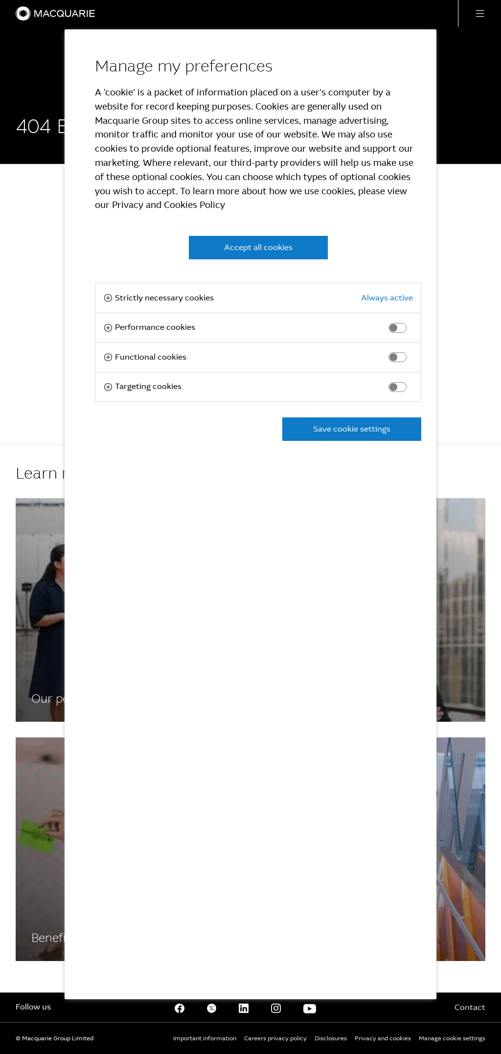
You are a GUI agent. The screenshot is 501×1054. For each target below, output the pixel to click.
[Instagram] (276, 1007)
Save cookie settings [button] (351, 429)
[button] (479, 13)
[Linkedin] (244, 1007)
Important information (204, 1038)
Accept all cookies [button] (258, 247)
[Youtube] (309, 1007)
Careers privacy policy (275, 1038)
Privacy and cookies (383, 1038)
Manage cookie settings (452, 1038)
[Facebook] (179, 1007)
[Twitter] (212, 1007)
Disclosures (331, 1038)
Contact (470, 1007)
